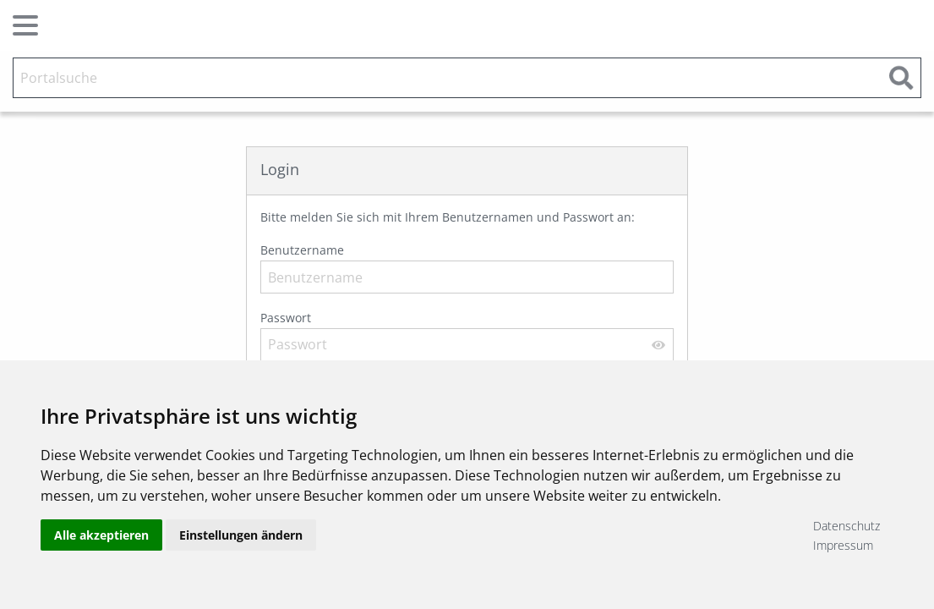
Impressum (843, 545)
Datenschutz (846, 526)
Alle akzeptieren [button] (101, 535)
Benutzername (467, 268)
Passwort (467, 335)
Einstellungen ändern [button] (241, 535)
